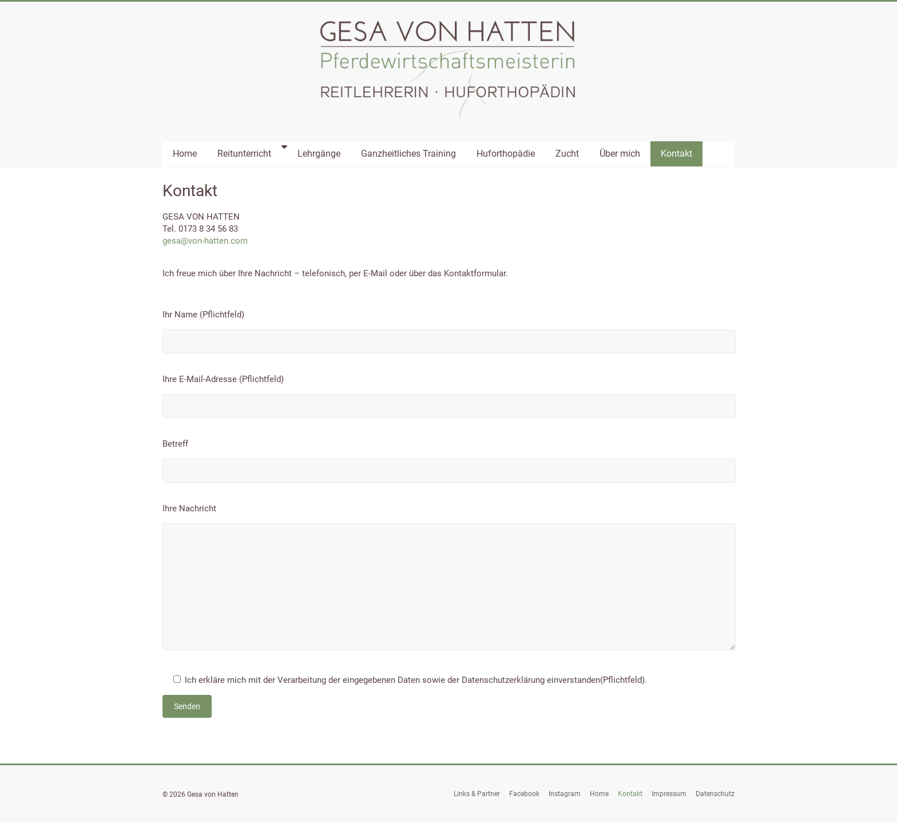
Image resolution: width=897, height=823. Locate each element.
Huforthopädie (506, 153)
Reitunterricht (244, 153)
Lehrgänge (318, 153)
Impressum (669, 794)
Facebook (524, 794)
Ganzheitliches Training (408, 153)
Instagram (565, 794)
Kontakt (676, 153)
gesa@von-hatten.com (205, 241)
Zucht (567, 153)
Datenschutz (715, 794)
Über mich (620, 153)
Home (185, 153)
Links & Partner (477, 794)
